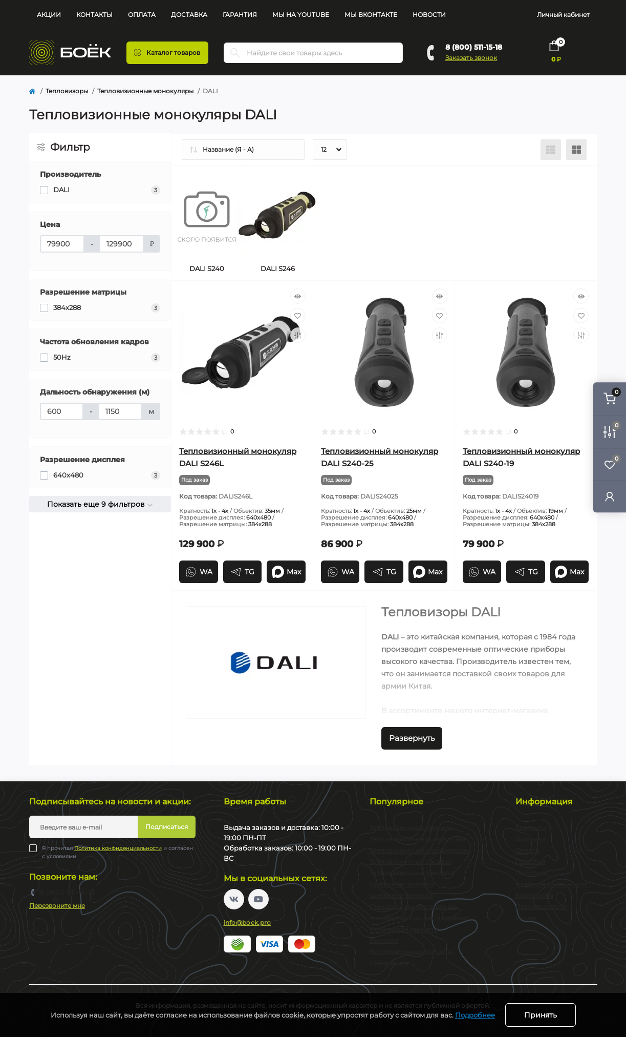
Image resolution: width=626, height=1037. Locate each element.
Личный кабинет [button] (563, 14)
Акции (49, 14)
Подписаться (166, 827)
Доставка (189, 14)
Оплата (142, 14)
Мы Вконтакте (370, 14)
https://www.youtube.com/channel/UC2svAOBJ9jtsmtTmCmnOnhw (258, 899)
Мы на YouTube (300, 14)
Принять (540, 1015)
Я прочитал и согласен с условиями (117, 852)
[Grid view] (576, 149)
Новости (429, 14)
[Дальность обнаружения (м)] (62, 411)
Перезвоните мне (57, 905)
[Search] (235, 53)
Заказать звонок (471, 57)
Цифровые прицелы (402, 884)
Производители (541, 906)
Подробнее (475, 1015)
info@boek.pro (247, 922)
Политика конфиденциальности (118, 848)
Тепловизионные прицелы (412, 828)
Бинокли (384, 940)
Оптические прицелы (404, 929)
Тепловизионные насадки (411, 861)
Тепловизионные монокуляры (145, 91)
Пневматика (389, 963)
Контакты (94, 14)
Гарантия (240, 14)
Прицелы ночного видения (413, 906)
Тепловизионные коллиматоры (419, 850)
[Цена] (62, 244)
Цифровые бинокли (401, 895)
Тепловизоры (67, 91)
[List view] (551, 149)
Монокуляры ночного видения (419, 918)
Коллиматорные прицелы (411, 952)
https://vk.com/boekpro (234, 899)
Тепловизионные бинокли (412, 873)
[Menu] (167, 53)
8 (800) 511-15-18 (473, 47)
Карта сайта (534, 895)
